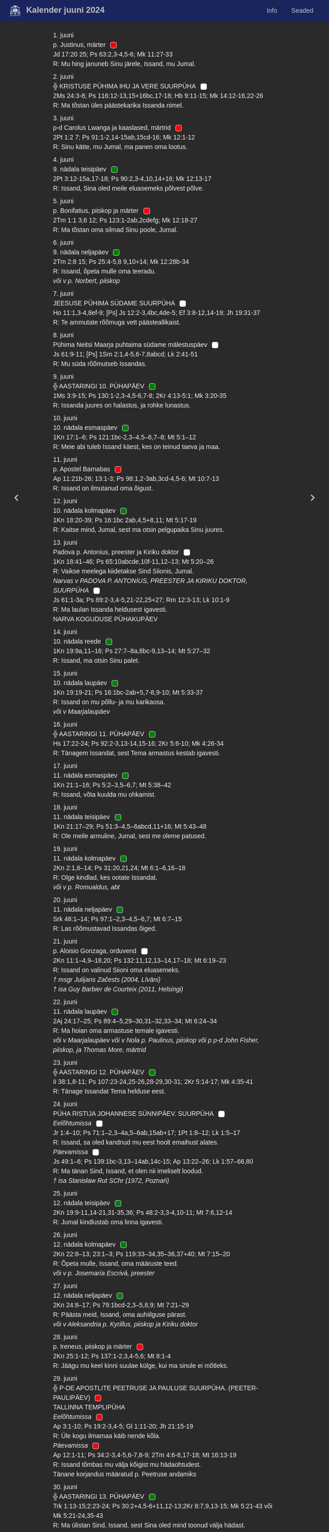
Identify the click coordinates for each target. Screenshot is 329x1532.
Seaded (302, 10)
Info (272, 10)
